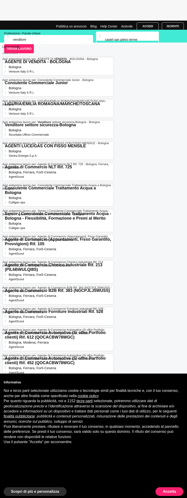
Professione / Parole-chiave (22, 33)
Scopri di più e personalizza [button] (35, 491)
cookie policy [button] (88, 396)
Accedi (147, 26)
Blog (93, 26)
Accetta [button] (169, 491)
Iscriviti (173, 26)
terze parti (84, 401)
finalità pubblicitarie (19, 416)
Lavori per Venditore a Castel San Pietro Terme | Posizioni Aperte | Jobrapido (14, 25)
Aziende (127, 26)
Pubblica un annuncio (71, 26)
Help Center (109, 26)
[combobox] (127, 39)
